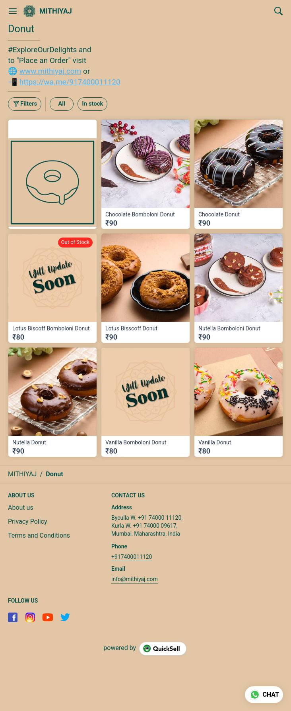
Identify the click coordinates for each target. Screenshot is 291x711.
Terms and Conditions (39, 535)
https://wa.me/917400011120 (69, 81)
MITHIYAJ (55, 11)
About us (20, 507)
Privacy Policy (27, 521)
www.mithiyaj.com (50, 71)
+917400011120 (131, 557)
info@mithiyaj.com (134, 579)
